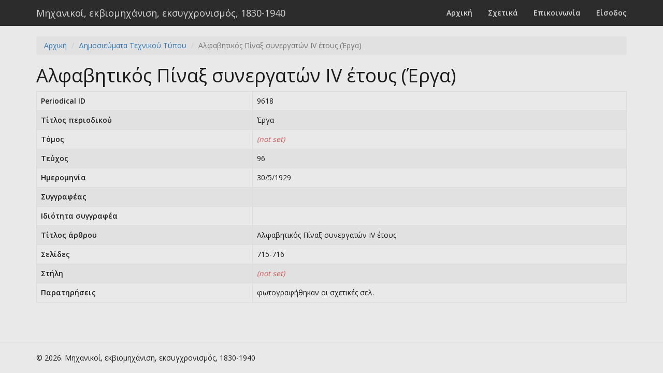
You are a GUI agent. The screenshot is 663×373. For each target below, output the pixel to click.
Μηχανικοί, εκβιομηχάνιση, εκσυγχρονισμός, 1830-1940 (160, 13)
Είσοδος (611, 13)
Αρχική (459, 13)
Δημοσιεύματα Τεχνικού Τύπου (132, 45)
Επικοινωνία (557, 13)
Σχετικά (503, 13)
